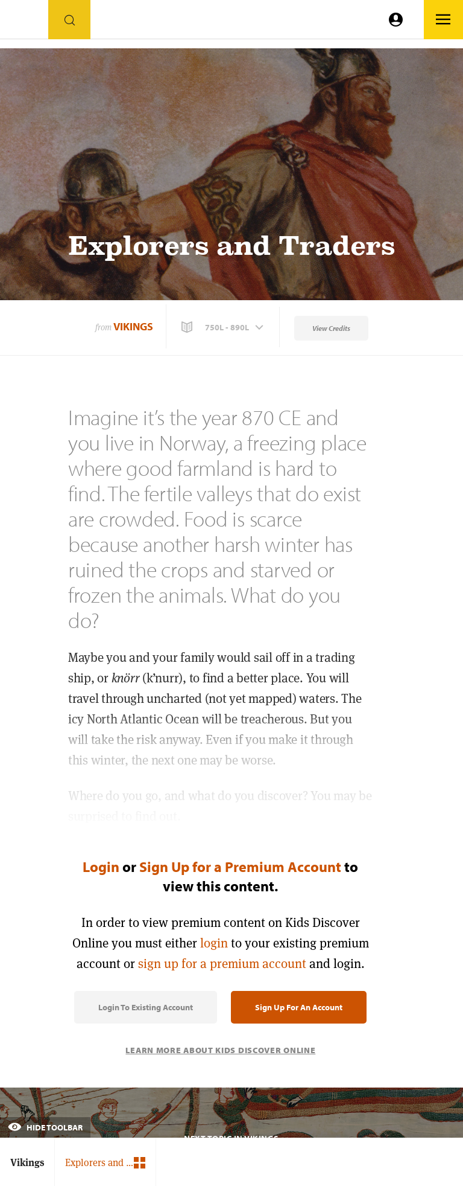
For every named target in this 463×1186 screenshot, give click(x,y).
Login (101, 866)
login (214, 943)
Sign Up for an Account (298, 1007)
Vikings (133, 326)
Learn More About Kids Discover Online (220, 1050)
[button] (223, 327)
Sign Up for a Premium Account (240, 866)
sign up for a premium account (222, 963)
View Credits (331, 328)
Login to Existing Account (145, 1007)
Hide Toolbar (45, 1127)
